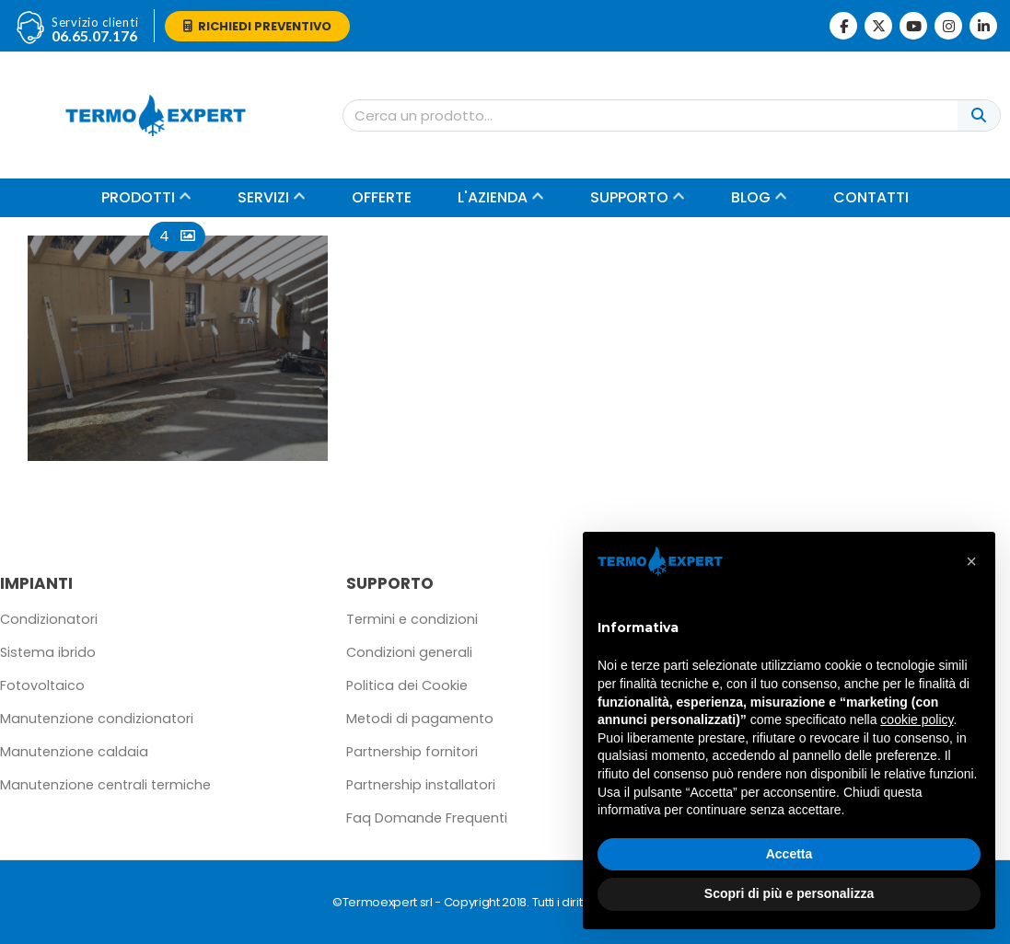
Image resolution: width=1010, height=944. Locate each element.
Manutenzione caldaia (74, 752)
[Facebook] (843, 26)
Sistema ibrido (48, 652)
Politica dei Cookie (407, 685)
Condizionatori (49, 619)
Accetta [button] (789, 853)
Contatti (871, 197)
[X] (878, 26)
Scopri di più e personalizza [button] (789, 893)
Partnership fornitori (412, 752)
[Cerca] (979, 115)
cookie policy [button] (916, 719)
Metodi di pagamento (419, 718)
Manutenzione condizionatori (96, 718)
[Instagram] (948, 26)
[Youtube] (913, 26)
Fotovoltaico (42, 685)
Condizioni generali (409, 652)
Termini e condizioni (412, 619)
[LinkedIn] (983, 26)
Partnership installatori (420, 785)
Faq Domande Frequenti (426, 818)
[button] (971, 561)
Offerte (382, 197)
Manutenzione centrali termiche (105, 785)
